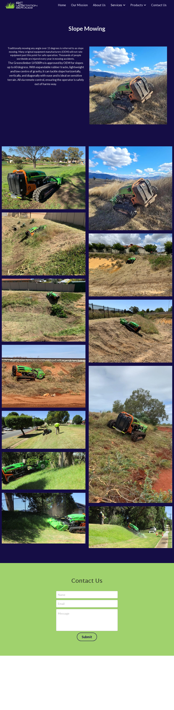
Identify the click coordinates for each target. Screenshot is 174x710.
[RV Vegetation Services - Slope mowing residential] (43, 243)
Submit (87, 637)
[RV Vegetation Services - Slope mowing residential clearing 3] (43, 310)
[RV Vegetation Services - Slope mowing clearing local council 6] (130, 527)
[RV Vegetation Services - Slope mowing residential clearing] (130, 264)
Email (61, 603)
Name (61, 594)
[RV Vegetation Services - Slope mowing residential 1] (43, 177)
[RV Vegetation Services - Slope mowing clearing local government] (130, 331)
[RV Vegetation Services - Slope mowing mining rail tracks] (43, 376)
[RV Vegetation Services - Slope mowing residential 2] (130, 188)
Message (63, 613)
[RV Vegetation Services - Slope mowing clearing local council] (130, 434)
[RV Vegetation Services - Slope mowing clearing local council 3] (43, 471)
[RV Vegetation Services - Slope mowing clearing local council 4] (43, 518)
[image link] (128, 85)
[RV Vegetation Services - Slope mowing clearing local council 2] (43, 430)
